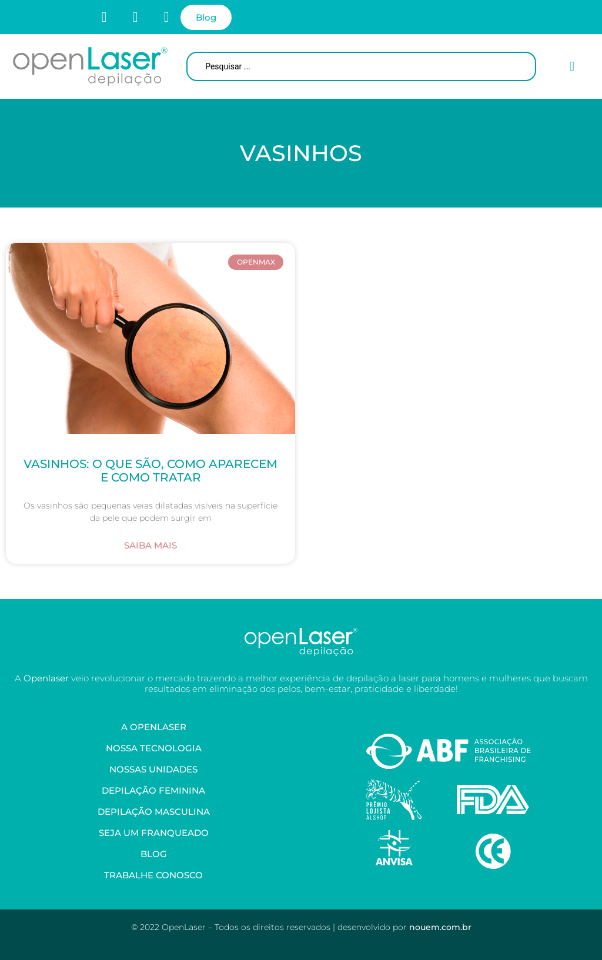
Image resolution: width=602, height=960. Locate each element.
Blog (154, 853)
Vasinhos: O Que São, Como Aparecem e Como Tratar (150, 470)
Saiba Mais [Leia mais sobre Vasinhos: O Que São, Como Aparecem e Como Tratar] (150, 545)
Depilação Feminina (153, 790)
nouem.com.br (440, 927)
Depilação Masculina (154, 811)
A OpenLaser (153, 726)
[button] (571, 66)
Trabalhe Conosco (153, 875)
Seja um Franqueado (154, 832)
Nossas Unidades (153, 769)
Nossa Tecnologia (154, 748)
